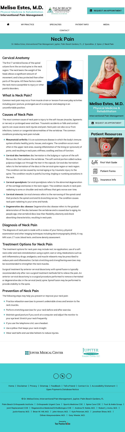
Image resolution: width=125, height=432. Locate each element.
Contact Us (83, 386)
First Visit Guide (104, 162)
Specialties (89, 44)
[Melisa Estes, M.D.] (22, 11)
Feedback (55, 386)
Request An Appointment (106, 10)
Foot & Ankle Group (113, 404)
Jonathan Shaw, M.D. (102, 411)
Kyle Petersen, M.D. (80, 411)
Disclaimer (22, 386)
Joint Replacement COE (17, 408)
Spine (99, 44)
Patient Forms (104, 171)
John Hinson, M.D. (60, 411)
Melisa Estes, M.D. (106, 103)
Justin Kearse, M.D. (21, 411)
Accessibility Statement (103, 386)
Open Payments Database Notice (62, 389)
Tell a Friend (69, 386)
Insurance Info (104, 179)
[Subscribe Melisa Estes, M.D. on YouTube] (69, 376)
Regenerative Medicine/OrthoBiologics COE (51, 408)
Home (12, 386)
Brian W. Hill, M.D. (41, 411)
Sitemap (44, 386)
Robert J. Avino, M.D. (108, 408)
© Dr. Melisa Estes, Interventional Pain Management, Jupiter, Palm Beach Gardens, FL (63, 398)
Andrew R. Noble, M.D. (85, 408)
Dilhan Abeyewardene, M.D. (52, 415)
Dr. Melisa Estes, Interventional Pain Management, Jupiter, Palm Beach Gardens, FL (46, 44)
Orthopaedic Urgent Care (48, 404)
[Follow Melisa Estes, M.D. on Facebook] (56, 376)
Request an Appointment (108, 123)
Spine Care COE (93, 404)
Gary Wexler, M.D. (77, 415)
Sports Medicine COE (73, 404)
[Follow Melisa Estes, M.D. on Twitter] (62, 376)
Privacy (33, 386)
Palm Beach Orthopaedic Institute (17, 404)
